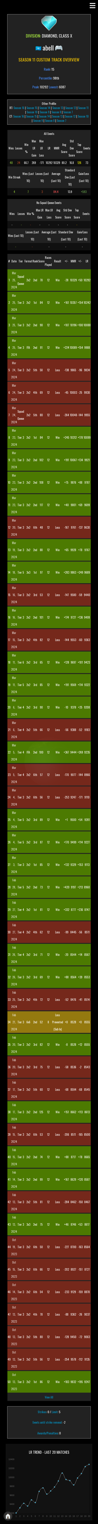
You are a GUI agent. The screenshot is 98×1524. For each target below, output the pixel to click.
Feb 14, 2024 (14, 1179)
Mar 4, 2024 (14, 797)
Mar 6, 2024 (14, 707)
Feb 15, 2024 (14, 1134)
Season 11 (83, 108)
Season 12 (70, 108)
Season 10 (32, 112)
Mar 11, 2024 (14, 662)
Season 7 (68, 112)
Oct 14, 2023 (14, 1292)
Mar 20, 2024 (14, 527)
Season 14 (44, 108)
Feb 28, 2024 (14, 887)
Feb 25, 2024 (14, 999)
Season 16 (19, 108)
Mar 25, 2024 (14, 280)
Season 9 (44, 112)
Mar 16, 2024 (14, 595)
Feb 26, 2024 (14, 954)
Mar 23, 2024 (14, 437)
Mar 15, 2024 (14, 640)
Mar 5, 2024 (14, 752)
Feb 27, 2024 (14, 909)
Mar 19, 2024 (14, 550)
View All (49, 1397)
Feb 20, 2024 (14, 1044)
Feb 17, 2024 (14, 1089)
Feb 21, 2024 (14, 1022)
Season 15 (31, 108)
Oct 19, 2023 (14, 1247)
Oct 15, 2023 (14, 1269)
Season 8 (56, 112)
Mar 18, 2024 (14, 572)
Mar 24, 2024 (14, 370)
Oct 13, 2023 (14, 1314)
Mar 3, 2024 (14, 864)
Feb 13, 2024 (14, 1202)
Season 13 (57, 108)
